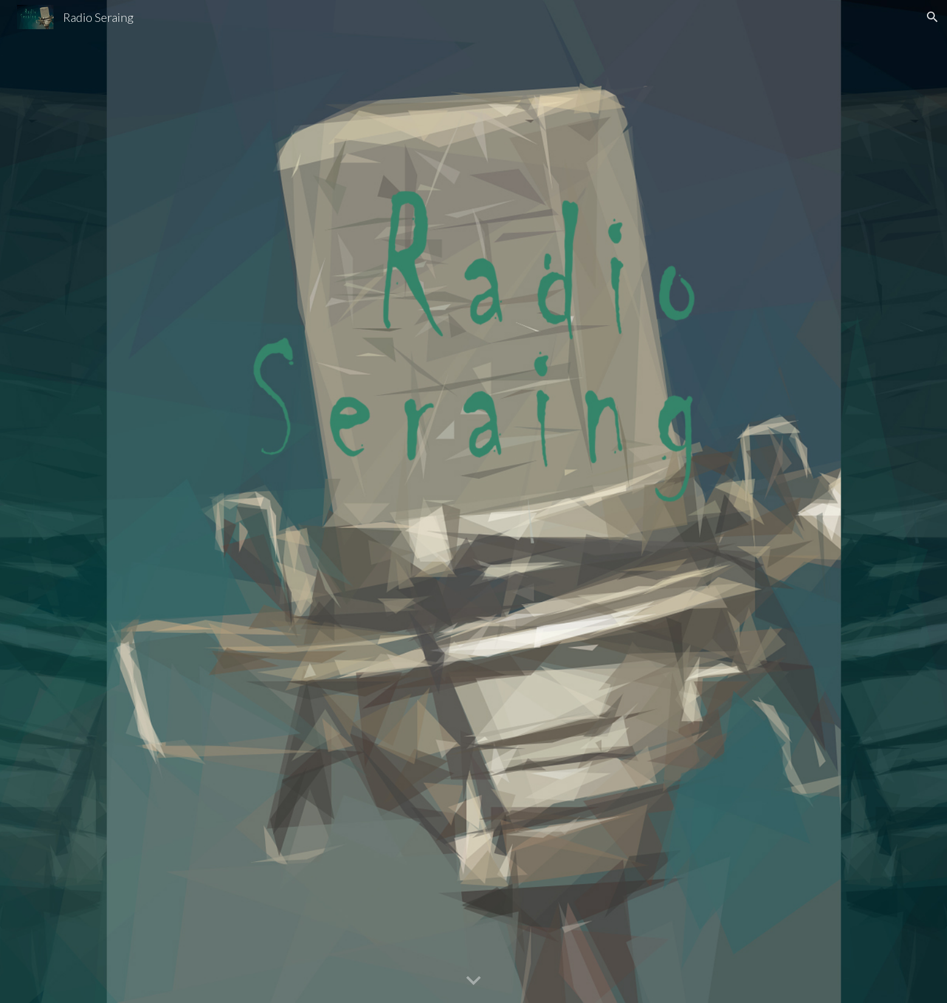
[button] (932, 17)
